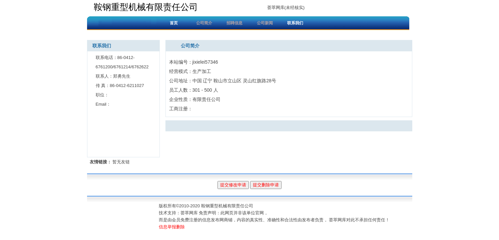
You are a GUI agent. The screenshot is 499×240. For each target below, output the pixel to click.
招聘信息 (234, 23)
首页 (174, 23)
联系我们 (295, 23)
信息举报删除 (172, 226)
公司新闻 (265, 23)
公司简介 (204, 23)
